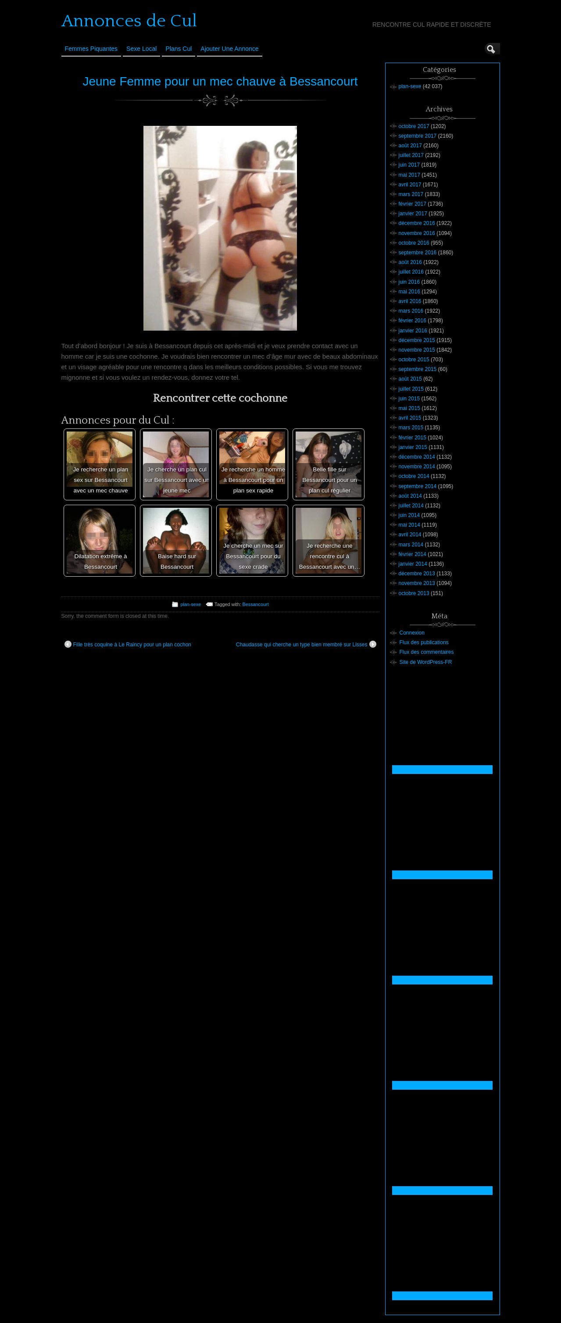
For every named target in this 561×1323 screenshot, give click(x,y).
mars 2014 (411, 545)
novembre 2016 (417, 233)
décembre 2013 (417, 574)
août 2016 (410, 262)
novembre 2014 (417, 467)
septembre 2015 (418, 369)
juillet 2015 (411, 389)
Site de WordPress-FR (426, 662)
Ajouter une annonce (229, 48)
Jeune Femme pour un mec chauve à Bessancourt (219, 81)
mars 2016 (411, 311)
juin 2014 (409, 515)
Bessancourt (256, 604)
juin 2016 (409, 282)
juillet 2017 (411, 155)
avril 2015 (410, 418)
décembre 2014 (417, 457)
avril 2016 (410, 301)
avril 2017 (410, 185)
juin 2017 (409, 165)
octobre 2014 (414, 476)
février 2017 (412, 204)
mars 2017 (411, 194)
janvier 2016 (413, 331)
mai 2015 (409, 408)
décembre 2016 (417, 223)
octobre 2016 (414, 243)
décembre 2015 (417, 340)
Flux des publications (424, 642)
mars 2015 (411, 427)
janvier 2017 (413, 213)
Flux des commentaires (427, 652)
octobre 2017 (414, 126)
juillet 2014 (411, 506)
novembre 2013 (417, 583)
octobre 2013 (414, 593)
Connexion (412, 633)
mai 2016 (409, 292)
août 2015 (410, 379)
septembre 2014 (418, 486)
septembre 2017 (418, 136)
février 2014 (412, 554)
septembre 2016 (418, 253)
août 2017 (410, 146)
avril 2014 (410, 534)
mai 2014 (409, 525)
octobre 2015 (414, 360)
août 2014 (410, 496)
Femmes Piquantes (91, 48)
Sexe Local (141, 48)
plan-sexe (190, 604)
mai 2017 (409, 175)
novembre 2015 (417, 350)
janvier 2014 (413, 564)
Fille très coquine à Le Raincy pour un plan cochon (128, 644)
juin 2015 (409, 399)
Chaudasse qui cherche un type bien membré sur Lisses (306, 644)
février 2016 (412, 320)
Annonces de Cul (129, 21)
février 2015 (412, 438)
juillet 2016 (411, 272)
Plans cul (178, 48)
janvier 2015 (413, 447)
